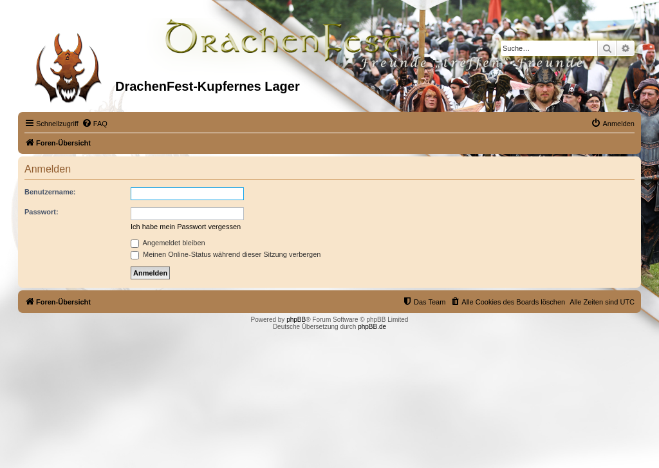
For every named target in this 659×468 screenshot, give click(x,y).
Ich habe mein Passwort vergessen (186, 226)
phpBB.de (372, 326)
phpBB (296, 319)
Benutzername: (49, 192)
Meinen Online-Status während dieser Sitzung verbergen (225, 254)
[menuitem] (94, 123)
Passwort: (41, 212)
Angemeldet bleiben (168, 243)
